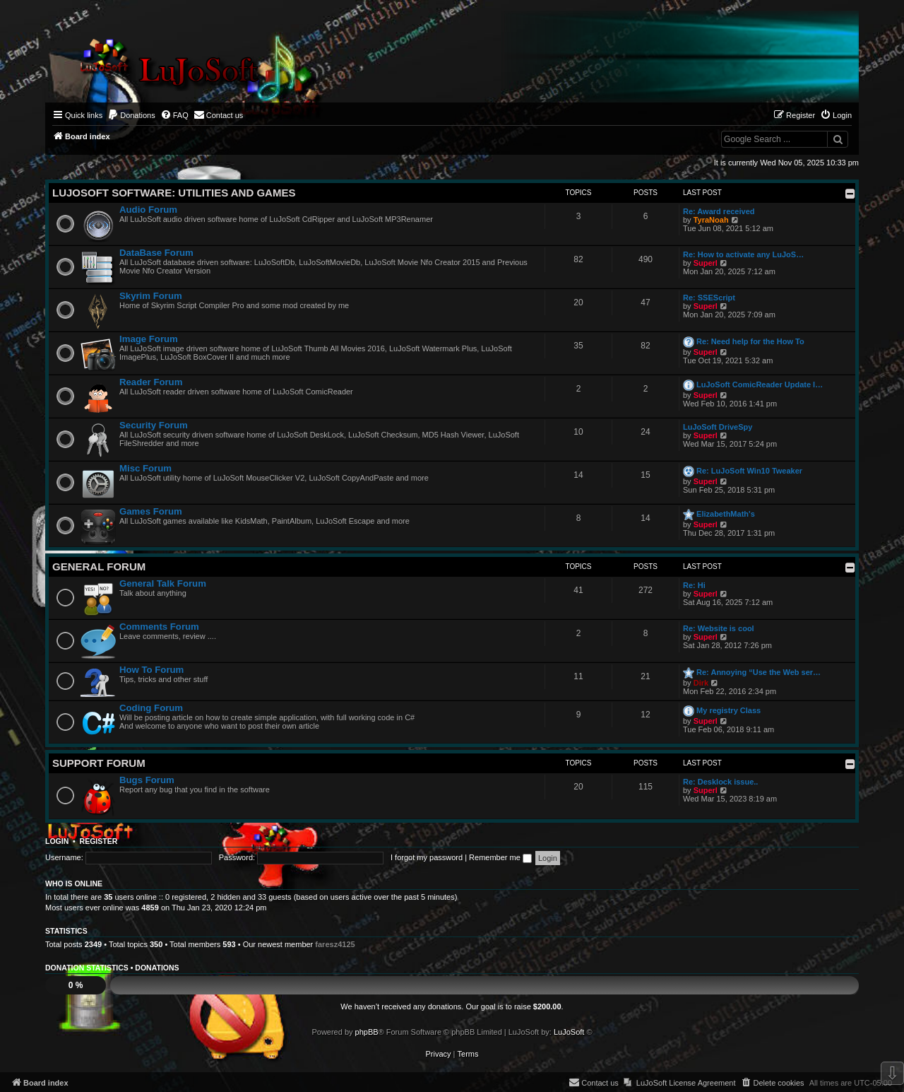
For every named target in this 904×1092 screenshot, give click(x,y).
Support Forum (98, 763)
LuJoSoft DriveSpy (717, 427)
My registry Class (728, 710)
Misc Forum (145, 468)
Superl (706, 263)
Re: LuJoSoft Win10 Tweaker (749, 470)
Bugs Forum (146, 780)
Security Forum (153, 425)
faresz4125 (335, 944)
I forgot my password (427, 857)
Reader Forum (150, 382)
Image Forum (148, 339)
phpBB (367, 1032)
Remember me (500, 857)
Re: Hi (694, 585)
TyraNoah (711, 220)
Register (99, 841)
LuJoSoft (569, 1032)
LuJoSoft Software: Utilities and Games (173, 193)
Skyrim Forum (150, 295)
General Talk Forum (162, 583)
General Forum (98, 566)
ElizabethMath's (725, 514)
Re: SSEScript (709, 297)
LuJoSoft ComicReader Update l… (759, 384)
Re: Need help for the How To (750, 341)
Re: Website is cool (718, 628)
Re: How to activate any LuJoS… (743, 254)
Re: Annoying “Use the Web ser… (758, 672)
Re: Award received (719, 211)
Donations (157, 967)
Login (57, 841)
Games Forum (150, 511)
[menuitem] (131, 115)
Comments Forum (159, 626)
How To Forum (151, 669)
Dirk (701, 683)
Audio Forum (148, 209)
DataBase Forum (156, 252)
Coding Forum (151, 708)
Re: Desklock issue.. (720, 781)
